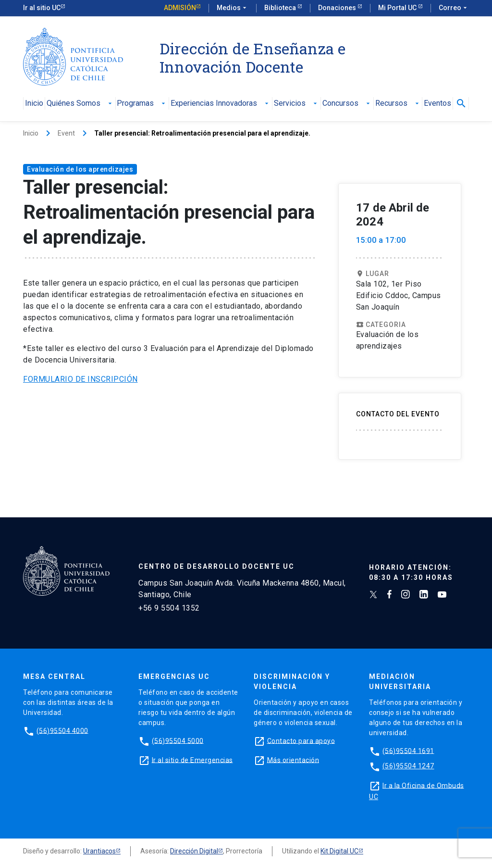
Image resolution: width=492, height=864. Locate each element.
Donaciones (337, 8)
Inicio (34, 104)
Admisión (180, 8)
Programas (142, 104)
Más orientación (293, 760)
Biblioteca (280, 8)
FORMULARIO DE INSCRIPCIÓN (80, 379)
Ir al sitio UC (42, 8)
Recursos (398, 104)
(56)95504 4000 (62, 730)
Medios (232, 8)
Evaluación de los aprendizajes (80, 169)
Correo (454, 8)
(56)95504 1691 (408, 750)
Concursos (347, 104)
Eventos (437, 104)
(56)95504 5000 (178, 740)
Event (66, 133)
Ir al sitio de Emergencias (192, 760)
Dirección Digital (194, 851)
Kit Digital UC (339, 851)
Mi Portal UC (398, 8)
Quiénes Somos (80, 104)
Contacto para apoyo (301, 740)
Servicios (296, 104)
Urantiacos (99, 851)
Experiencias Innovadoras (221, 104)
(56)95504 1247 (408, 766)
